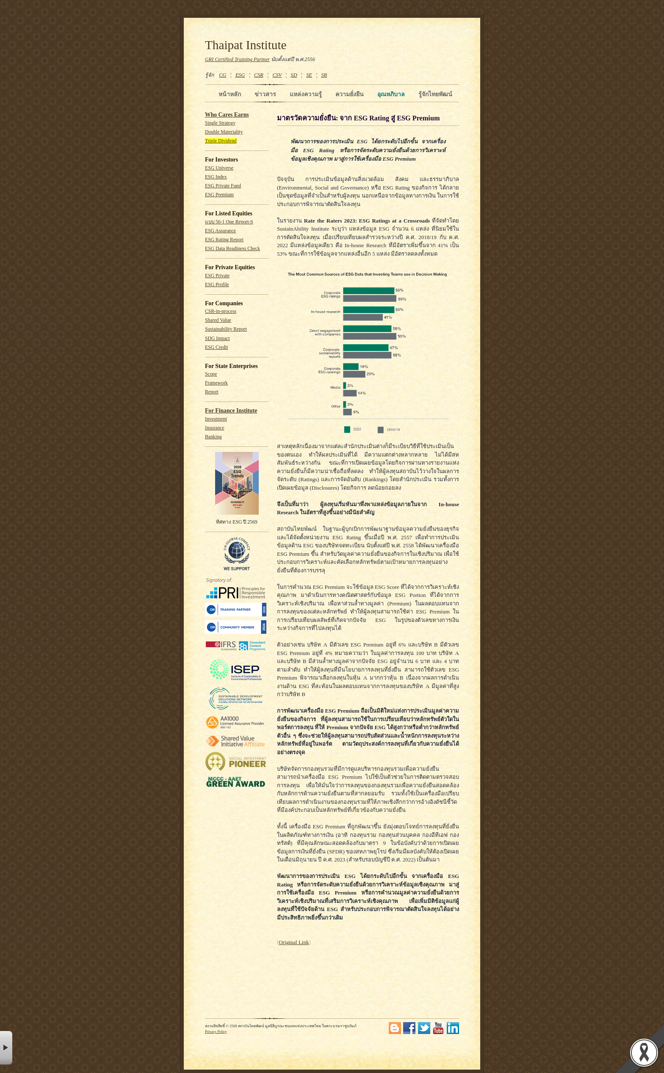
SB (324, 75)
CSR (258, 75)
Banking (213, 437)
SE (309, 75)
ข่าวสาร (265, 94)
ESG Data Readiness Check (232, 248)
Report (212, 392)
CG (222, 75)
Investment (216, 419)
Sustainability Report (226, 329)
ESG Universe (219, 168)
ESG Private (217, 276)
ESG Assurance (220, 231)
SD (294, 75)
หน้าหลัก (230, 94)
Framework (216, 383)
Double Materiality (224, 132)
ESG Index (216, 177)
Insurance (214, 428)
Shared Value (218, 320)
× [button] (6, 1048)
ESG (240, 75)
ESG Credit (216, 347)
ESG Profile (217, 284)
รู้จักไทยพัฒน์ (435, 94)
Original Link (294, 942)
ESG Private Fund (223, 186)
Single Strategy (220, 123)
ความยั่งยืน (349, 94)
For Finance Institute (231, 410)
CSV (277, 75)
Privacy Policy (216, 1031)
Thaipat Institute (246, 45)
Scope (211, 374)
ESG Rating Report (224, 239)
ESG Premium (219, 195)
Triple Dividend (221, 141)
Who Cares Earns (227, 114)
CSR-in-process (220, 311)
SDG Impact (217, 338)
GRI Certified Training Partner (237, 59)
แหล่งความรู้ (306, 94)
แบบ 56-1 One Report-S (229, 222)
